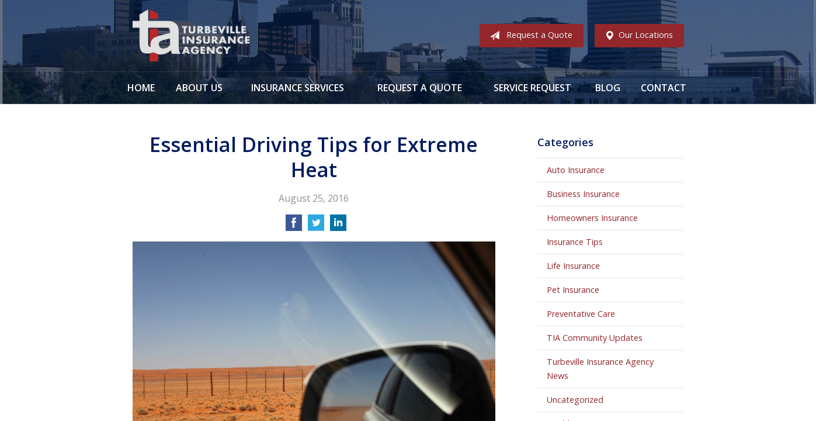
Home (141, 87)
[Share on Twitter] (316, 226)
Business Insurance (583, 193)
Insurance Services (297, 87)
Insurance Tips (575, 241)
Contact (663, 87)
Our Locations (636, 36)
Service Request (532, 87)
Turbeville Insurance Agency (191, 35)
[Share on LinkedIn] (338, 226)
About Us (199, 87)
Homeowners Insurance (592, 217)
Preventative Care (581, 313)
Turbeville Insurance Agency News (600, 368)
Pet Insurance (573, 289)
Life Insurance (573, 265)
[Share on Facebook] (294, 226)
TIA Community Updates (595, 337)
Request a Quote (528, 36)
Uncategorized (575, 399)
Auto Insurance (576, 169)
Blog (607, 87)
